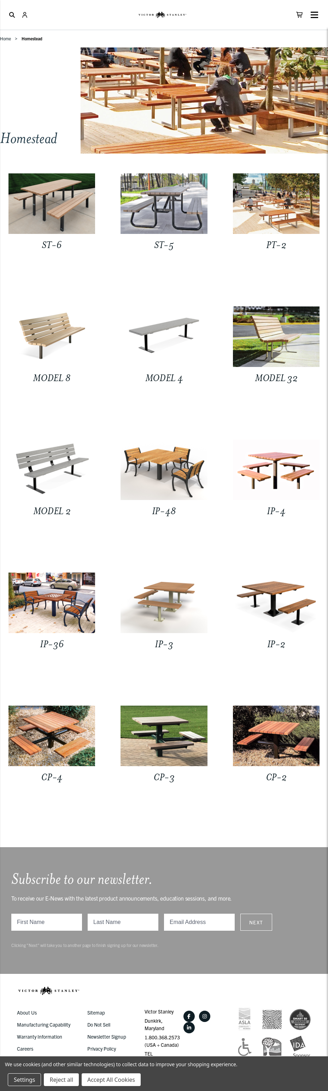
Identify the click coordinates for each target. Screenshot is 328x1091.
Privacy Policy (101, 1048)
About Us (27, 1012)
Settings (24, 1080)
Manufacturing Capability (43, 1024)
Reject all (61, 1080)
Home (5, 38)
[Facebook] (189, 1016)
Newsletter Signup (106, 1036)
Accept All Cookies (111, 1080)
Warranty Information (39, 1036)
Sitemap (96, 1012)
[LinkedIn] (189, 1027)
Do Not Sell (98, 1024)
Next (256, 922)
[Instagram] (204, 1016)
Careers (25, 1048)
